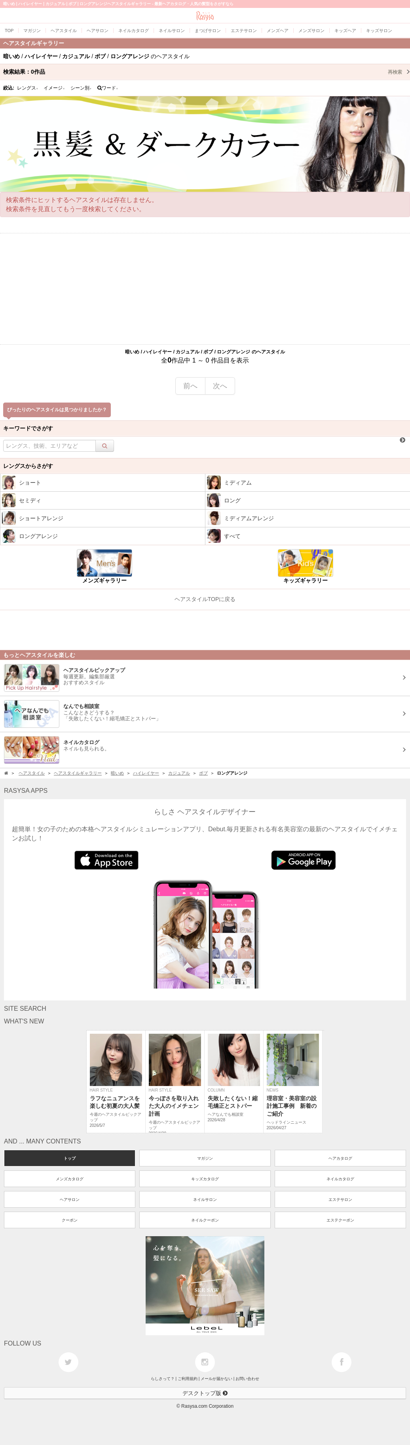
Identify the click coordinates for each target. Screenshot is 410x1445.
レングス (27, 88)
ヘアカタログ (340, 1158)
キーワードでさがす (28, 428)
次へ (220, 386)
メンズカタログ (70, 1179)
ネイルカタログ (340, 1179)
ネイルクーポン (205, 1220)
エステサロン (340, 1199)
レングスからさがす (28, 466)
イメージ (54, 88)
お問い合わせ (247, 1378)
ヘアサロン (70, 1199)
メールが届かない (216, 1378)
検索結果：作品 (206, 72)
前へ (190, 386)
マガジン (205, 1158)
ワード (107, 88)
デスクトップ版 (205, 1393)
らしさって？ (163, 1378)
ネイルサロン (205, 1199)
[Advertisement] (205, 288)
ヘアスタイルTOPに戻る (205, 599)
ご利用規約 (187, 1378)
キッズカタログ (205, 1179)
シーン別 (81, 88)
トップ (70, 1158)
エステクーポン (340, 1220)
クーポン (70, 1220)
